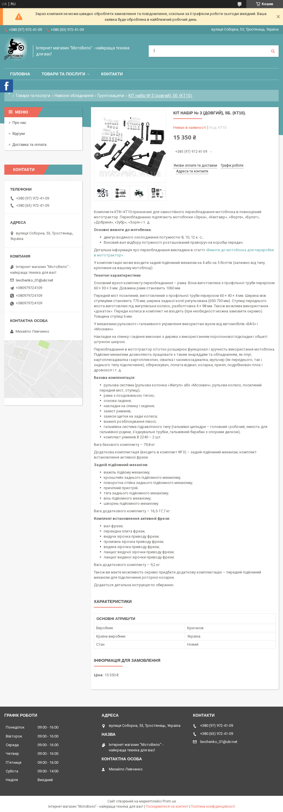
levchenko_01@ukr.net (34, 280)
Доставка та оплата (29, 144)
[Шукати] (273, 51)
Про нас (19, 122)
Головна (20, 74)
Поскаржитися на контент (167, 806)
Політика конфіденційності (213, 806)
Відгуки (18, 133)
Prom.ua (169, 801)
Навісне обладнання (74, 95)
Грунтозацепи (111, 95)
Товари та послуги (63, 74)
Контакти (112, 74)
